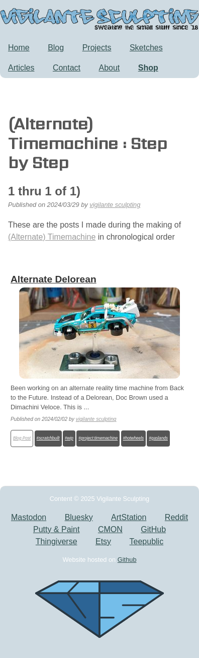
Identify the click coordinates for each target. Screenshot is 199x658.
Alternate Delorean (53, 279)
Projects (97, 47)
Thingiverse (56, 541)
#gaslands (158, 438)
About (109, 67)
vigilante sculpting (114, 204)
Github (127, 559)
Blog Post (22, 438)
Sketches (146, 47)
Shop (148, 67)
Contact (66, 67)
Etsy (103, 541)
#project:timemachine (98, 438)
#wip (69, 438)
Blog (56, 47)
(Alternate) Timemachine (51, 237)
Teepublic (147, 541)
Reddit (176, 517)
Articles (21, 67)
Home (19, 47)
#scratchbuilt (48, 438)
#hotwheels (133, 438)
